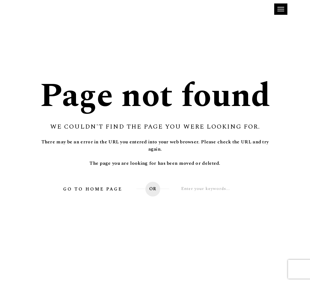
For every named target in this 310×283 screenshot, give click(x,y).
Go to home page (92, 189)
